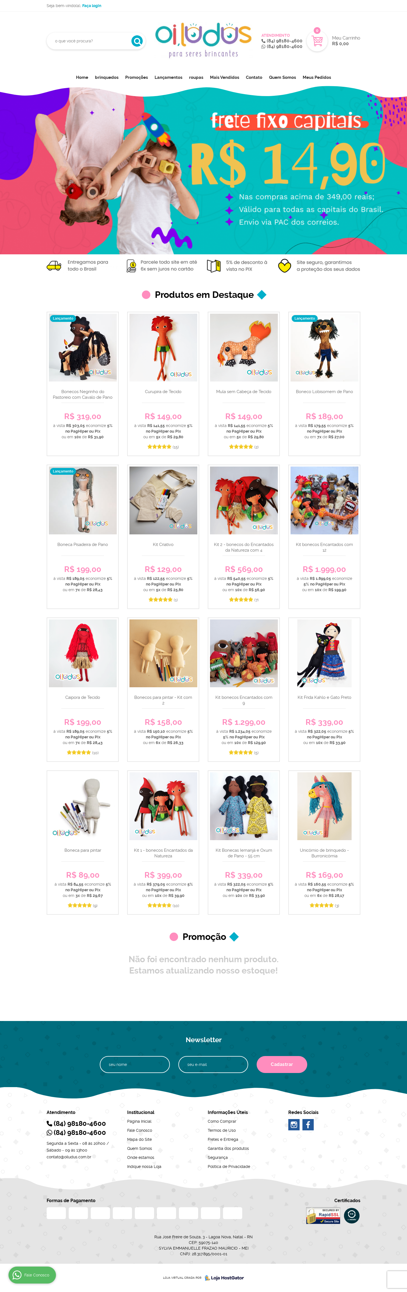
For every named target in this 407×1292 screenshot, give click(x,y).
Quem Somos (282, 77)
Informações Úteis (228, 1112)
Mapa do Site (139, 1139)
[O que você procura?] (137, 41)
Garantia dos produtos (228, 1148)
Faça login (91, 5)
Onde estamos (140, 1157)
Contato (254, 77)
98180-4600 (284, 41)
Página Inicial (139, 1121)
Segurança (218, 1157)
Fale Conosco (139, 1130)
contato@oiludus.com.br (69, 1157)
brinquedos (106, 77)
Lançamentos (168, 77)
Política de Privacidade (229, 1166)
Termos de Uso (222, 1130)
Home (82, 77)
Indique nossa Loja (144, 1166)
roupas (196, 77)
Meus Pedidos (317, 77)
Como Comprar (222, 1121)
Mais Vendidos (224, 77)
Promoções (136, 77)
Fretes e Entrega (223, 1139)
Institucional (140, 1112)
